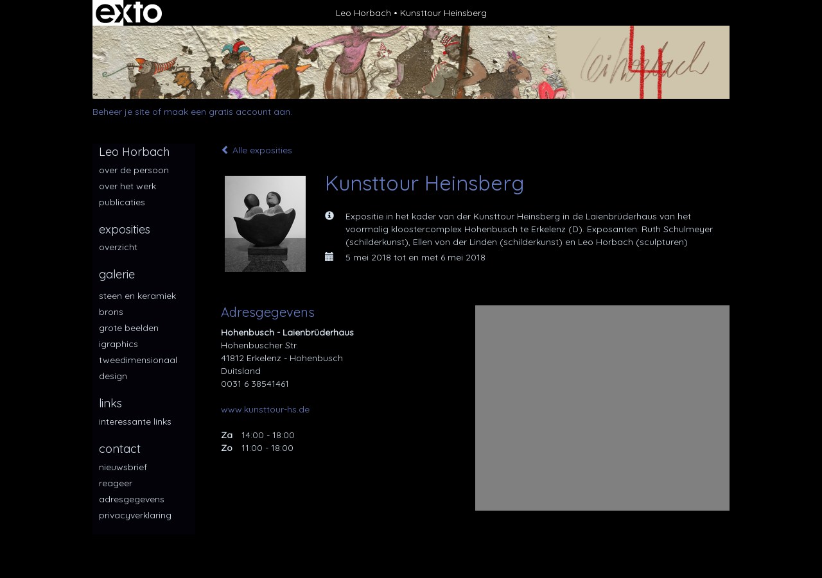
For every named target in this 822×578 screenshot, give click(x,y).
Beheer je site (121, 111)
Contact (120, 448)
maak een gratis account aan (227, 111)
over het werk (127, 186)
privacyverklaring (135, 515)
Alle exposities (256, 150)
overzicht (118, 247)
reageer (115, 483)
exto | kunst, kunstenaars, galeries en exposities (128, 13)
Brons (111, 312)
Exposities (124, 229)
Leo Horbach (363, 13)
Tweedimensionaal (138, 360)
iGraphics (118, 344)
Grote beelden (129, 328)
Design (113, 376)
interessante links (135, 421)
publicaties (122, 202)
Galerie (117, 274)
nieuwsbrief (123, 467)
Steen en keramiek (137, 296)
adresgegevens (131, 499)
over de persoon (134, 170)
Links (110, 403)
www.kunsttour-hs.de (265, 409)
